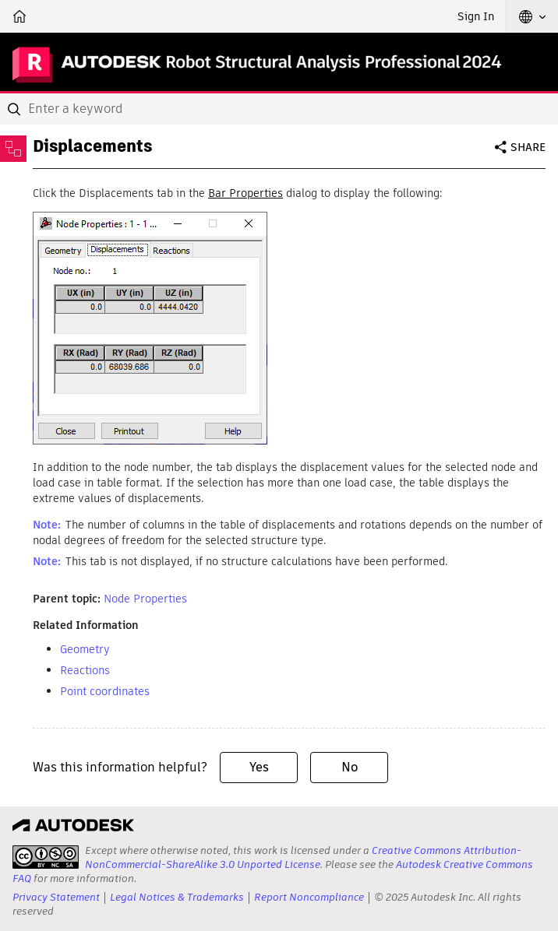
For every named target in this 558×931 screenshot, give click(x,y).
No (349, 767)
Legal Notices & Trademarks (177, 897)
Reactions (85, 670)
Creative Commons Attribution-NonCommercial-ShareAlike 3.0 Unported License (303, 857)
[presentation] (45, 857)
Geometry (85, 649)
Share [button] (528, 147)
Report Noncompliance (309, 897)
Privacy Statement (56, 897)
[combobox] (279, 109)
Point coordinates (105, 691)
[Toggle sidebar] (13, 148)
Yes (259, 767)
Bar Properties (245, 193)
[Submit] (15, 109)
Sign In (475, 16)
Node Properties (145, 598)
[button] (532, 16)
